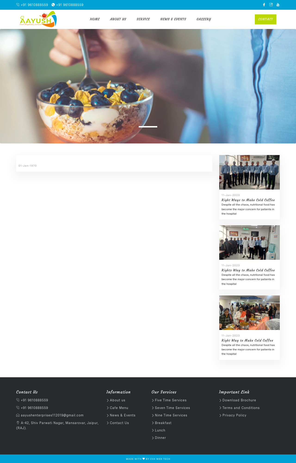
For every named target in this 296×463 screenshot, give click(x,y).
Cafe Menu (119, 408)
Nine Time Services (171, 415)
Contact (265, 19)
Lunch (160, 430)
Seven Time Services (172, 408)
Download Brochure (239, 400)
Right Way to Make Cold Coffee (247, 340)
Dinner (160, 438)
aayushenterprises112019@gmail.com (50, 415)
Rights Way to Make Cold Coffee (248, 270)
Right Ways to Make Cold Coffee (248, 200)
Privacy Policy (234, 415)
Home (95, 19)
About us (118, 19)
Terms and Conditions (241, 408)
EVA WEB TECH (160, 458)
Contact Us (119, 423)
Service (143, 19)
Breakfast (163, 423)
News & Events (173, 19)
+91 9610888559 (32, 5)
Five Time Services (171, 400)
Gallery (204, 19)
